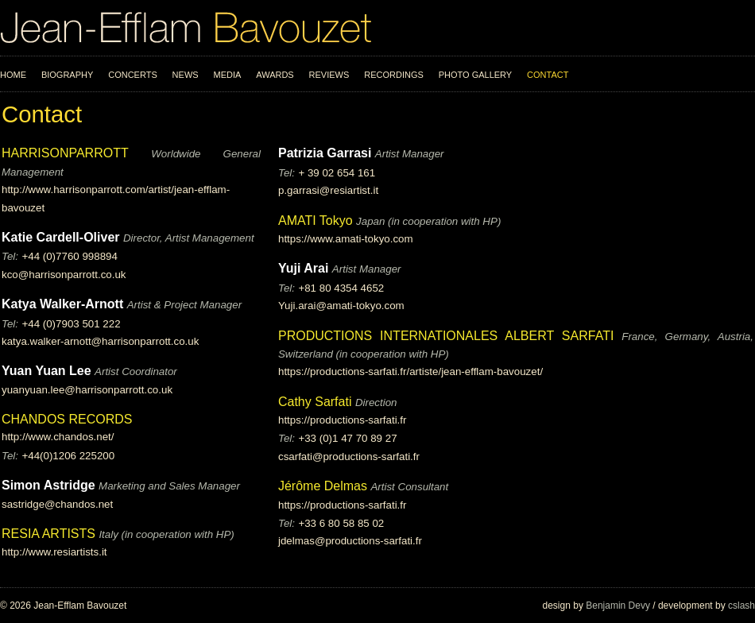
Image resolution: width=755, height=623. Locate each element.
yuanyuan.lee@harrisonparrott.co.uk (87, 390)
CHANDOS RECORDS (67, 419)
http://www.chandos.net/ (58, 437)
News (185, 74)
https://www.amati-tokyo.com (345, 239)
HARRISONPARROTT (76, 153)
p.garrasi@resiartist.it (328, 190)
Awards (274, 74)
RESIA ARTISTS (48, 533)
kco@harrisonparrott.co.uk (64, 275)
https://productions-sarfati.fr (342, 420)
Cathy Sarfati (314, 401)
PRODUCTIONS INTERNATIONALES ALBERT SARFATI (449, 335)
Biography (67, 74)
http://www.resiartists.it (54, 552)
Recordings (394, 74)
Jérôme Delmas (322, 486)
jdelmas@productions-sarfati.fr (350, 541)
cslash (741, 605)
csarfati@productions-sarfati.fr (349, 456)
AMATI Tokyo (317, 220)
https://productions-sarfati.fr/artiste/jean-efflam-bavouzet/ (410, 371)
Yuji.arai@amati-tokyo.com (341, 306)
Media (228, 74)
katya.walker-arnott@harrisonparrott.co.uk (100, 341)
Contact (547, 74)
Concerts (132, 74)
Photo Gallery (476, 74)
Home (13, 74)
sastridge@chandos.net (57, 504)
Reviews (329, 74)
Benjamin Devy (618, 605)
